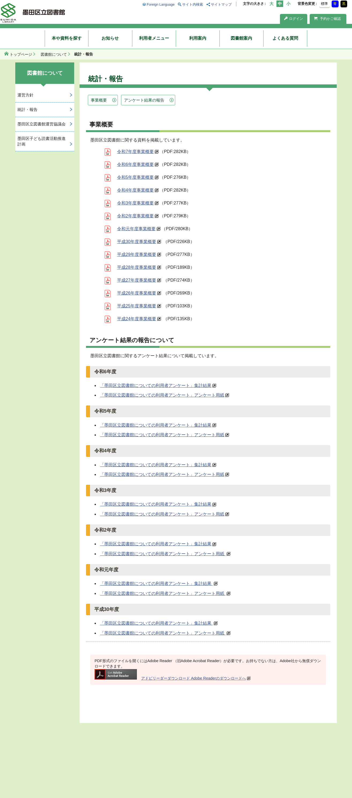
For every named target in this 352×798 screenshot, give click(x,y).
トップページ (21, 54)
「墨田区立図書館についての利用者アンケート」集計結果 (155, 385)
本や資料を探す (67, 38)
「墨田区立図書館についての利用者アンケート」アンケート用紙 (162, 395)
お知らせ (110, 38)
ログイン (293, 19)
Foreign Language (161, 4)
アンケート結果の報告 (144, 100)
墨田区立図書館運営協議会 (41, 124)
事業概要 (99, 100)
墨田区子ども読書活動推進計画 (41, 141)
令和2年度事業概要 (135, 216)
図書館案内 (241, 38)
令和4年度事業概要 (135, 190)
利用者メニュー (154, 38)
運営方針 (25, 95)
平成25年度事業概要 (136, 306)
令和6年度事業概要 (135, 164)
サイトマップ (221, 4)
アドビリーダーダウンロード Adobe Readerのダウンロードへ (170, 678)
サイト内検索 (192, 4)
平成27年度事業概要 (136, 280)
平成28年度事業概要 (136, 267)
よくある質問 (285, 38)
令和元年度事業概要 (136, 228)
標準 (324, 4)
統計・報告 (27, 109)
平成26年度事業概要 (136, 293)
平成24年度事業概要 (136, 318)
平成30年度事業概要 (136, 241)
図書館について (54, 54)
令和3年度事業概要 (135, 203)
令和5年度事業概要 (135, 177)
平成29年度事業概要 (136, 254)
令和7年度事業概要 (135, 151)
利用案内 (197, 38)
